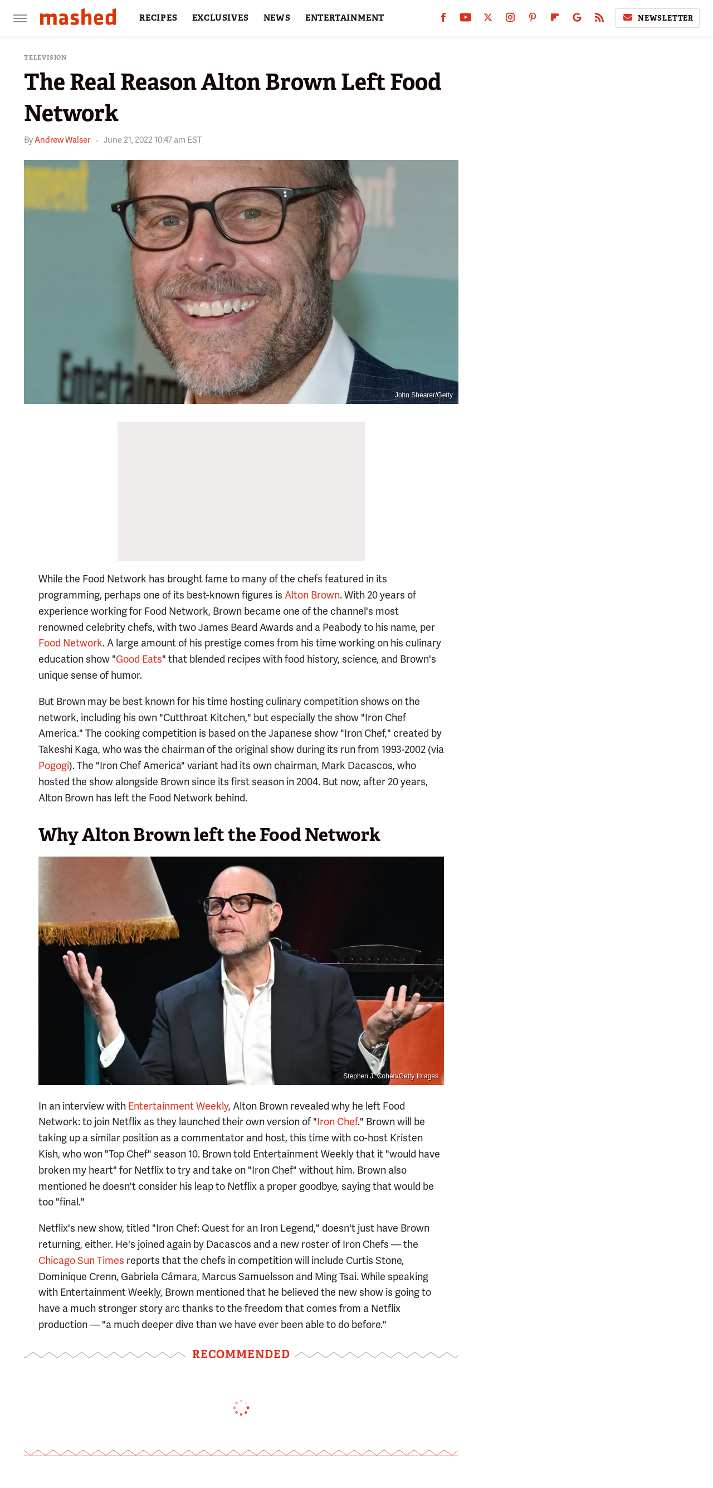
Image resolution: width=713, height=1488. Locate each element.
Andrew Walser (62, 139)
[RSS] (599, 19)
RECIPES (158, 17)
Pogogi (53, 765)
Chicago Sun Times (81, 1260)
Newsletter (657, 18)
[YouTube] (465, 19)
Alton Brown (312, 595)
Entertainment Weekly (178, 1106)
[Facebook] (443, 19)
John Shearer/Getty (424, 395)
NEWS (277, 17)
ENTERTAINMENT (344, 17)
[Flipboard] (554, 19)
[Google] (577, 19)
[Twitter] (488, 19)
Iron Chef (337, 1121)
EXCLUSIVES (220, 17)
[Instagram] (510, 19)
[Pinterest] (532, 19)
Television (45, 58)
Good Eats (139, 659)
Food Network (70, 642)
